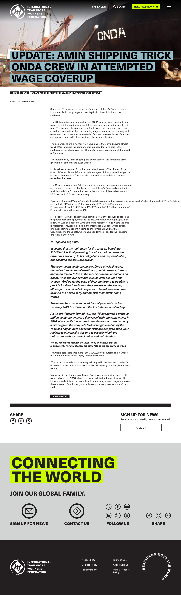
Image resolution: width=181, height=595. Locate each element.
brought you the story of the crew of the (90, 109)
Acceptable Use (121, 564)
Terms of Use (120, 559)
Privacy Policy (89, 569)
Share (16, 415)
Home (14, 93)
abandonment (60, 396)
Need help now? (144, 6)
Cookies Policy (89, 564)
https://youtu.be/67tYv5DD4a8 (95, 204)
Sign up (141, 427)
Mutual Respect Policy (121, 571)
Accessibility (88, 559)
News (24, 93)
